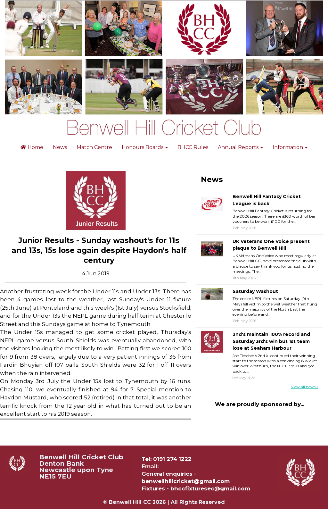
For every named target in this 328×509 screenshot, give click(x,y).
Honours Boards (145, 147)
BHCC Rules (192, 147)
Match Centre (94, 147)
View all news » (304, 386)
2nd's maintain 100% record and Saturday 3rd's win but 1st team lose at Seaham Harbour (271, 341)
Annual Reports (240, 147)
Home (31, 147)
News (60, 147)
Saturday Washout (255, 291)
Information (290, 147)
